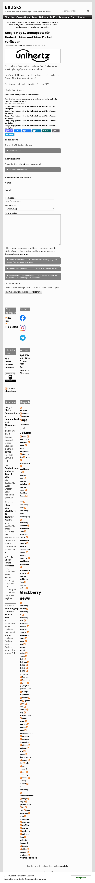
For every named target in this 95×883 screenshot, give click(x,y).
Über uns (81, 17)
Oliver (20, 45)
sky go (24, 798)
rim (21, 763)
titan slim (26, 822)
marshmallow (25, 715)
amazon (25, 413)
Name (8, 182)
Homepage (10, 197)
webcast (23, 852)
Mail (56, 131)
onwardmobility (26, 733)
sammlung (24, 775)
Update (25, 846)
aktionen (24, 410)
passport (26, 736)
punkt (22, 754)
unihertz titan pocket (18, 101)
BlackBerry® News (20, 17)
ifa (21, 701)
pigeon (25, 745)
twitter (25, 828)
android (25, 416)
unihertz (45, 99)
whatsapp (24, 855)
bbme (22, 445)
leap (21, 712)
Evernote (25, 677)
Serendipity (63, 866)
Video (24, 849)
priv (21, 751)
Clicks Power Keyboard (9, 562)
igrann (27, 701)
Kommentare (11, 326)
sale (23, 772)
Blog (7, 17)
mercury (23, 724)
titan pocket (25, 819)
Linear (26, 164)
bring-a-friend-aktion (23, 650)
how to (25, 698)
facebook (26, 680)
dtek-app (23, 662)
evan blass (24, 674)
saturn (25, 778)
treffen (25, 825)
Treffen (53, 17)
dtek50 (22, 665)
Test (21, 810)
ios (23, 703)
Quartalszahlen (26, 757)
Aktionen (43, 17)
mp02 (22, 730)
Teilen (26, 131)
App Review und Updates (15, 94)
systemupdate (25, 804)
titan (22, 816)
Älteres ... (24, 373)
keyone (23, 709)
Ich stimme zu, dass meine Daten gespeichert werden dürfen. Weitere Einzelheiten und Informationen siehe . (31, 251)
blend (22, 641)
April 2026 (24, 355)
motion (23, 727)
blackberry (25, 463)
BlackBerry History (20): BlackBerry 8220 (24, 22)
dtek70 (22, 671)
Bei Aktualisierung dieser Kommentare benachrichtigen (33, 287)
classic (22, 656)
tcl (23, 807)
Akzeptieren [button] (81, 878)
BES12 (28, 457)
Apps (34, 17)
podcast (23, 748)
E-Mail (8, 190)
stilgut (22, 801)
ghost (24, 683)
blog (21, 644)
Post (17, 131)
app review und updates (31, 99)
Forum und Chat (67, 17)
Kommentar (11, 213)
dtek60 (22, 668)
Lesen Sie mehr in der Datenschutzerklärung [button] (25, 879)
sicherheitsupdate (27, 795)
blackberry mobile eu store (24, 579)
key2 (21, 706)
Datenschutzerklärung (16, 254)
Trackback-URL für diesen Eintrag (18, 145)
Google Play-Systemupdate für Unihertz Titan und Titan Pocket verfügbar (28, 37)
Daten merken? (14, 283)
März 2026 (25, 358)
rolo (27, 763)
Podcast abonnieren (10, 390)
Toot (9, 131)
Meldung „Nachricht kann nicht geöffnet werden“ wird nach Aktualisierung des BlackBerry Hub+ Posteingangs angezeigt (34, 24)
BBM (24, 436)
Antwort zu (10, 205)
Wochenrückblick (28, 857)
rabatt (24, 760)
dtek (21, 659)
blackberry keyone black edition (25, 549)
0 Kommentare (32, 94)
